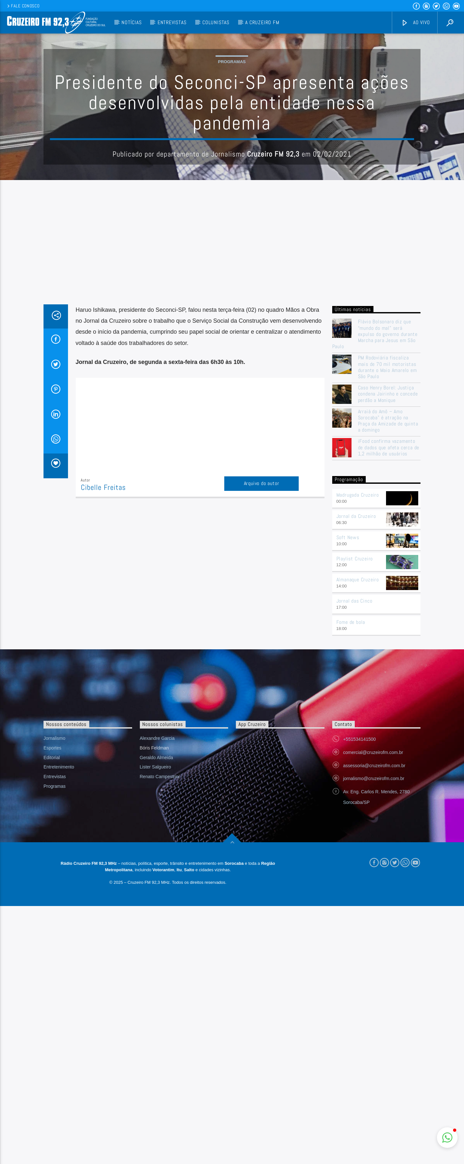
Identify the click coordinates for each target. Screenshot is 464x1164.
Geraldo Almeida (156, 1015)
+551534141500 (359, 997)
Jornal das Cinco (354, 858)
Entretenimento (59, 1024)
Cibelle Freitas (103, 617)
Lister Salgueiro (155, 1024)
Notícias (131, 22)
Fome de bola (350, 880)
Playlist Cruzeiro (354, 816)
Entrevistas (172, 22)
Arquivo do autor (261, 613)
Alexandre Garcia (157, 996)
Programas (232, 126)
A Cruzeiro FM (262, 22)
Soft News (347, 795)
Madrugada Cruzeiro (357, 752)
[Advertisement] (232, 386)
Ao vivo (415, 22)
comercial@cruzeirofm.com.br (373, 1010)
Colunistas (215, 22)
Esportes (52, 1005)
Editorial (52, 1015)
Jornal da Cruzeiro (356, 774)
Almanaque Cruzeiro (357, 837)
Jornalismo (54, 996)
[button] (447, 1137)
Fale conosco (22, 6)
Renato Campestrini (160, 1034)
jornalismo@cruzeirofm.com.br (373, 1036)
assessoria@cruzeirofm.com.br (374, 1023)
